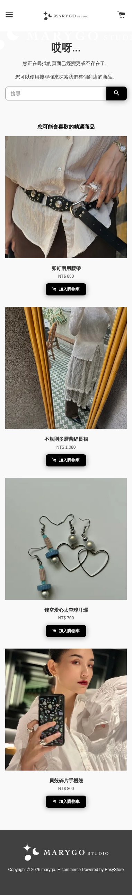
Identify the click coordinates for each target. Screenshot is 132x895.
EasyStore (114, 869)
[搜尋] (55, 93)
